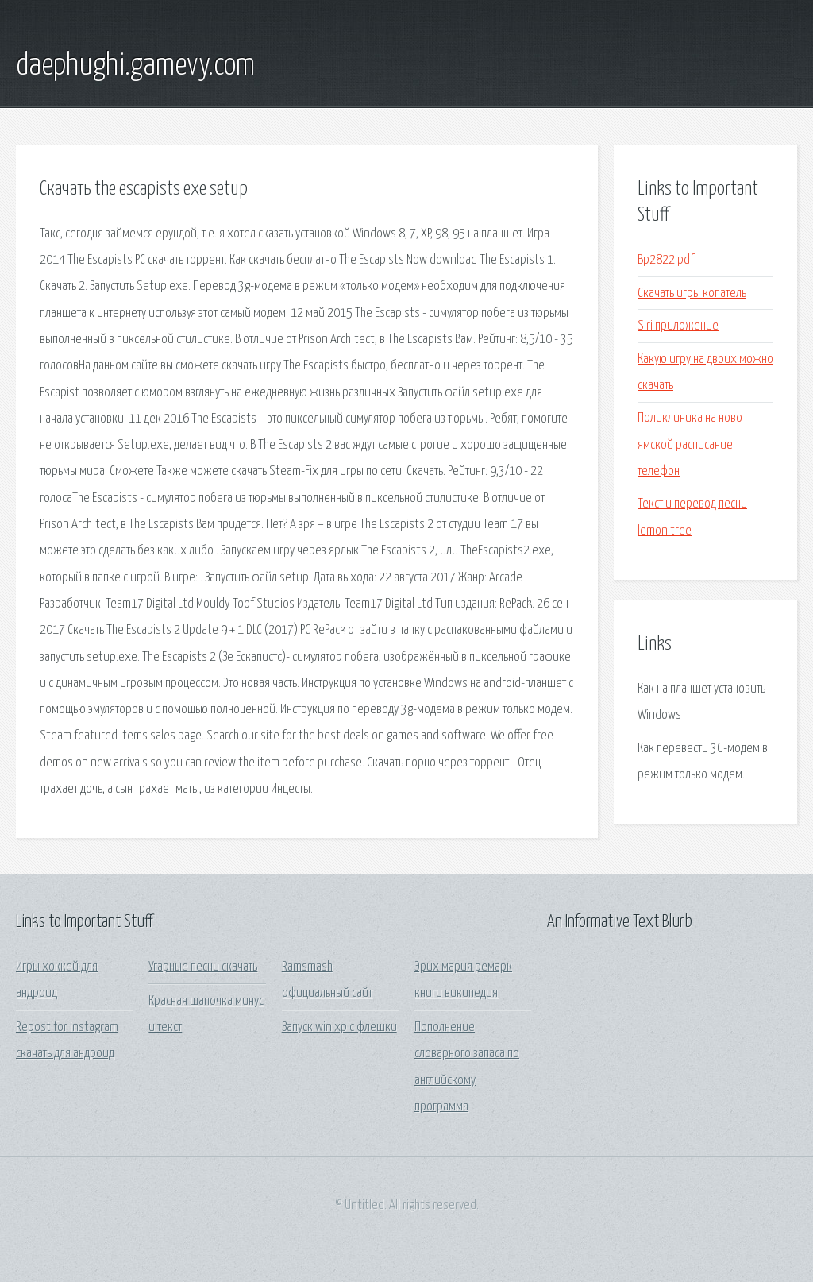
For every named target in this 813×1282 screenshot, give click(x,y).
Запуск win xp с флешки (339, 1027)
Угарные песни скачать (202, 967)
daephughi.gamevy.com (135, 66)
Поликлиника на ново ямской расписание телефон (690, 444)
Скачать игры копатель (692, 293)
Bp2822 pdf (666, 260)
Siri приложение (678, 326)
